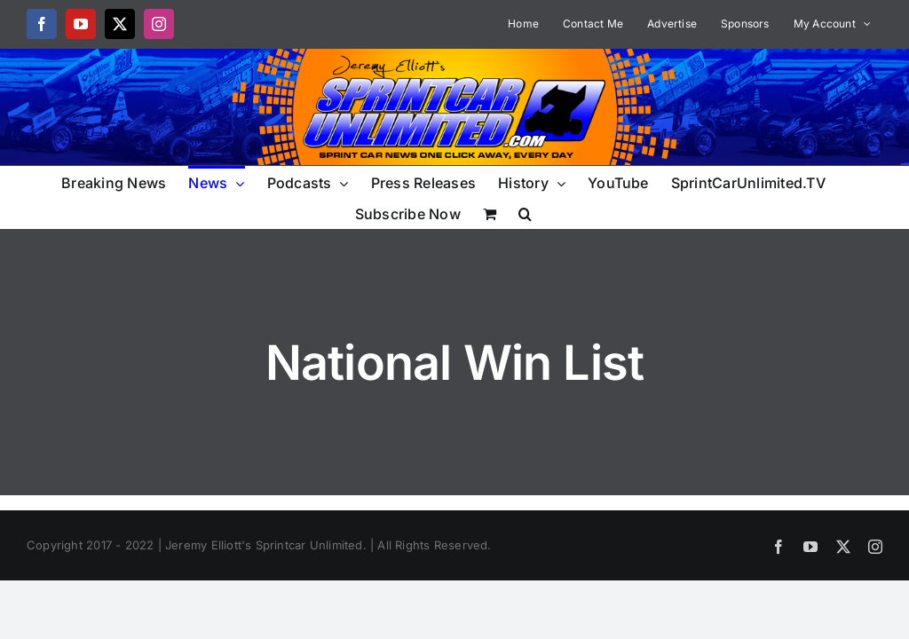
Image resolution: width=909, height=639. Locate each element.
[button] (525, 212)
